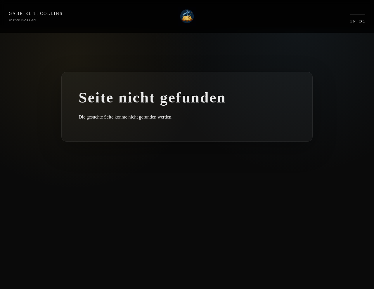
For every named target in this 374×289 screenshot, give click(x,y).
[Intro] (187, 16)
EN (353, 21)
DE (362, 21)
